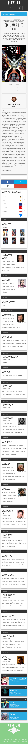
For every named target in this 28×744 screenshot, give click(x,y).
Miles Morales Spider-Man (9, 424)
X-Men (17, 346)
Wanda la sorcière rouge (7, 360)
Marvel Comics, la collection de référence (14, 622)
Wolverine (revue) (14, 408)
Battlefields (20, 640)
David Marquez (8, 418)
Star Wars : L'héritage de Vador (8, 599)
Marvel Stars (20, 408)
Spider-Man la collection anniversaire (12, 341)
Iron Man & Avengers (11, 545)
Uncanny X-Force (14, 499)
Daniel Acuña (7, 535)
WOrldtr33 (15, 581)
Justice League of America (7, 375)
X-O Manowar (5, 492)
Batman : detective (11, 289)
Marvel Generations (6, 602)
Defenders (7, 429)
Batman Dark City (5, 283)
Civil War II (6, 224)
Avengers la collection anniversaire (8, 267)
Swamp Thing (5, 394)
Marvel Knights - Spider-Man (13, 394)
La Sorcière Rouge (10, 391)
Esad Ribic (6, 489)
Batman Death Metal (10, 291)
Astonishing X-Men (5, 646)
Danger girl (15, 621)
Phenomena (10, 265)
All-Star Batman (12, 325)
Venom (6, 324)
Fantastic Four (11, 426)
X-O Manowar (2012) (12, 498)
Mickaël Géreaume (15, 104)
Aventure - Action (21, 20)
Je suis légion (9, 640)
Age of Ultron (11, 269)
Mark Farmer (7, 405)
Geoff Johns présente (11, 546)
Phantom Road (14, 583)
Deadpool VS (4, 318)
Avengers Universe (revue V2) (7, 543)
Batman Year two (9, 468)
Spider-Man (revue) (13, 347)
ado (8, 20)
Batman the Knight (6, 287)
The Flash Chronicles (6, 467)
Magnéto (11, 670)
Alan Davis (6, 464)
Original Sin (16, 392)
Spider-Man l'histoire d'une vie (20, 291)
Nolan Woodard (8, 595)
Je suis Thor (8, 664)
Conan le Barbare (11, 492)
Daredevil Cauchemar (6, 264)
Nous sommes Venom (11, 346)
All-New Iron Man (17, 430)
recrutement (13, 741)
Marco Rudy (6, 386)
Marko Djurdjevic (6, 658)
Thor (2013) (8, 499)
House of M (11, 493)
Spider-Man (4, 289)
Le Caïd (3, 499)
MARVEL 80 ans (5, 521)
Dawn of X (9, 517)
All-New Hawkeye (8, 562)
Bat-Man (4, 559)
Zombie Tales (12, 395)
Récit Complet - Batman (6, 327)
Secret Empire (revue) (19, 542)
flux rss (24, 740)
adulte (10, 20)
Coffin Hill (8, 408)
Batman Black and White (10, 479)
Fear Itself (18, 327)
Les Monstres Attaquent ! (15, 524)
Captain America (11, 542)
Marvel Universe (10, 561)
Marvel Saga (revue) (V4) (11, 496)
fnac (12, 200)
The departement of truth (20, 580)
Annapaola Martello (10, 357)
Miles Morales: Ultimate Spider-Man (12, 624)
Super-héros (20, 21)
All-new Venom (5, 445)
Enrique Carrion (8, 302)
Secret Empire (15, 523)
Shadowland (15, 640)
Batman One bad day (15, 584)
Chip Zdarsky (7, 280)
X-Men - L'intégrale (19, 451)
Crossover (7, 21)
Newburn (11, 286)
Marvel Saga (4, 362)
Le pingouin (12, 283)
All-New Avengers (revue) (16, 476)
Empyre (3, 291)
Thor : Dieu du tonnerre (11, 495)
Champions (22, 600)
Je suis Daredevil (9, 669)
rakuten (12, 211)
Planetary (12, 646)
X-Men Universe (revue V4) (14, 603)
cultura (12, 204)
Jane (17, 559)
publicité (5, 741)
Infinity (3, 392)
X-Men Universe (8, 565)
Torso (13, 262)
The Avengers (8, 625)
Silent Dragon (20, 521)
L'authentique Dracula (12, 644)
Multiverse (18, 267)
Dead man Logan (8, 600)
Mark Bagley (7, 337)
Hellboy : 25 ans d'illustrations (8, 520)
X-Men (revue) (21, 392)
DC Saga (7, 395)
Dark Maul (22, 603)
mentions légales (22, 741)
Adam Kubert (7, 442)
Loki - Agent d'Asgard (11, 605)
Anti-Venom (21, 325)
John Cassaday (8, 636)
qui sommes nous (6, 740)
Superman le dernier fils (13, 445)
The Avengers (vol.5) (9, 392)
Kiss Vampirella (15, 360)
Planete (14, 3)
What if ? (8, 663)
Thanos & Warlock (17, 477)
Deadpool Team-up (16, 562)
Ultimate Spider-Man (6, 261)
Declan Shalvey (8, 315)
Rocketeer (12, 578)
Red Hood (8, 284)
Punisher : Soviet (16, 600)
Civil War (14, 265)
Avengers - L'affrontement (16, 449)
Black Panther (8, 540)
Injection (17, 325)
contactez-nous (16, 740)
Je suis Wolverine (12, 454)
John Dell (6, 372)
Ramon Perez (7, 556)
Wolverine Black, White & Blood (17, 446)
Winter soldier (8, 539)
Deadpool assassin (11, 343)
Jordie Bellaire (8, 575)
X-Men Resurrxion (13, 429)
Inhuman (6, 526)
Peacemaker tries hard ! (19, 578)
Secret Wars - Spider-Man (14, 452)
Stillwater (4, 284)
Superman (4, 517)
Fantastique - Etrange (14, 21)
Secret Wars (4, 498)
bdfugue (12, 207)
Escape (3, 539)
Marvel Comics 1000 (6, 322)
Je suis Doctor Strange (18, 391)
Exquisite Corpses (5, 578)
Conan (3, 600)
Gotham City (7, 584)
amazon (12, 196)
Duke (19, 583)
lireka (12, 215)
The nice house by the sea (7, 581)
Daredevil (7, 286)
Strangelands (7, 643)
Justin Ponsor (7, 616)
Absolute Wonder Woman (10, 580)
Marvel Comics (22, 341)
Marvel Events (14, 625)
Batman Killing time (6, 421)
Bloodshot (7, 321)
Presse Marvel (17, 19)
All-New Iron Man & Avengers (16, 432)
